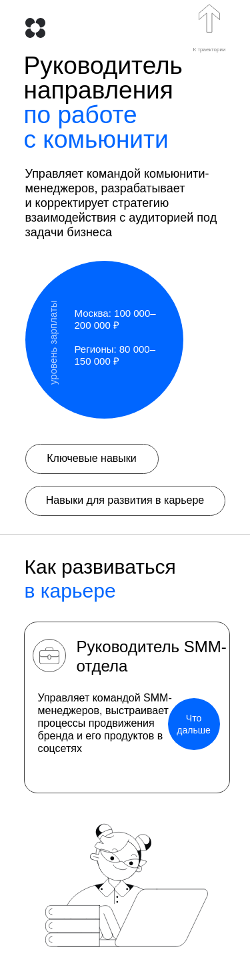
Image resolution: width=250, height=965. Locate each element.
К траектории (209, 50)
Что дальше (193, 724)
